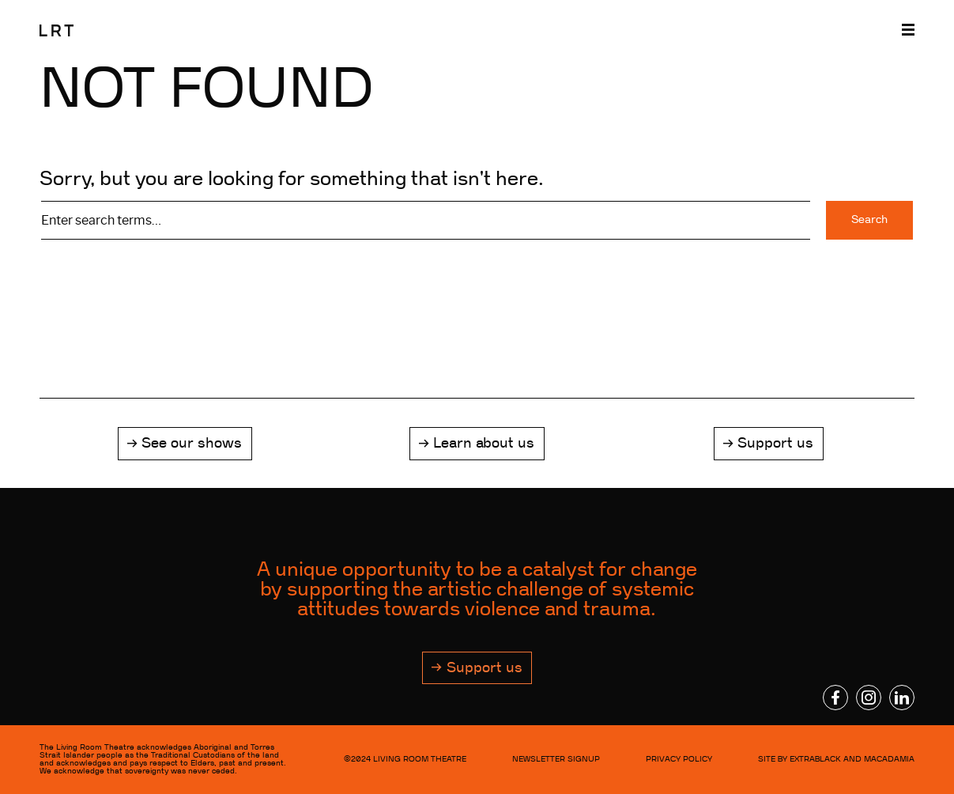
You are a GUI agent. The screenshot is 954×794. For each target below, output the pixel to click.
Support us (775, 442)
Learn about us (483, 442)
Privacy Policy (679, 759)
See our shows (191, 442)
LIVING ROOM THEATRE (419, 759)
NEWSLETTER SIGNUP (556, 759)
